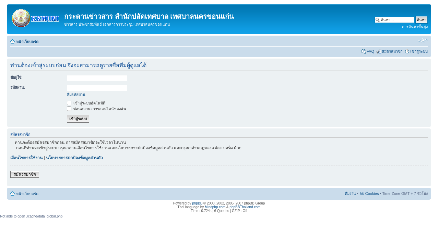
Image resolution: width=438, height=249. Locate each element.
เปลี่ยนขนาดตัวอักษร (423, 40)
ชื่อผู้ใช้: (16, 77)
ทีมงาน (350, 193)
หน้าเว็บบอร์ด (27, 42)
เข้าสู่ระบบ (419, 51)
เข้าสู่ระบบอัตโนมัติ (86, 103)
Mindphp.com (215, 207)
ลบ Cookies (369, 193)
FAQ (370, 51)
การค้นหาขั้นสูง (415, 27)
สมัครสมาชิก (392, 51)
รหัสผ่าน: (17, 87)
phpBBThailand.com (244, 207)
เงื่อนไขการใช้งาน (26, 157)
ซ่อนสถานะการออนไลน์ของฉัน (96, 109)
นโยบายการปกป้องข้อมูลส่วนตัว (74, 157)
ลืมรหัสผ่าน (76, 94)
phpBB (197, 203)
